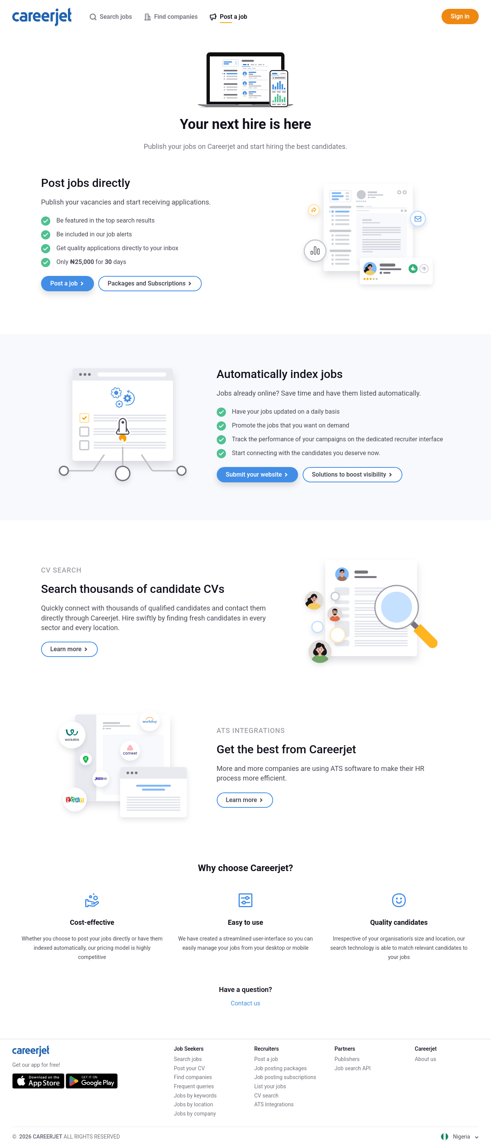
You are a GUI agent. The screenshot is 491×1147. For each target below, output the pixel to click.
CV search (266, 1096)
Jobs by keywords (195, 1096)
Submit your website (257, 474)
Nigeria (460, 1137)
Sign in (460, 16)
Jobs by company (195, 1114)
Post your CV (189, 1068)
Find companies (193, 1077)
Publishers (347, 1059)
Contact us (245, 1003)
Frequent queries (194, 1086)
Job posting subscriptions (285, 1077)
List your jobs (270, 1086)
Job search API (352, 1068)
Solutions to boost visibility (352, 474)
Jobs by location (193, 1104)
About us (425, 1059)
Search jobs (188, 1059)
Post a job (67, 283)
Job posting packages (280, 1068)
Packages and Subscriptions (149, 283)
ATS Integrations (274, 1104)
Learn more (69, 649)
